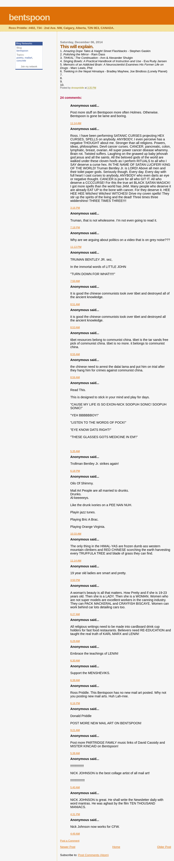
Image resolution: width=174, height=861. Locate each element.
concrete (21, 60)
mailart (28, 57)
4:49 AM (75, 833)
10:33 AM (75, 533)
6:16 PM (75, 703)
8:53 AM (75, 327)
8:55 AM (75, 354)
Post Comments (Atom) (93, 855)
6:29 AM (75, 641)
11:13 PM (75, 246)
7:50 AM (75, 281)
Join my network (29, 66)
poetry (20, 57)
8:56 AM (75, 377)
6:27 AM (75, 614)
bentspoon (29, 17)
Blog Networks (24, 43)
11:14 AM (75, 123)
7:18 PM (75, 227)
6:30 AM (75, 660)
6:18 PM (75, 470)
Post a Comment (69, 840)
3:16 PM (75, 207)
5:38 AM (75, 753)
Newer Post (67, 847)
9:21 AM (75, 730)
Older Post (164, 847)
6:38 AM (75, 680)
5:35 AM (75, 451)
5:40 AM (75, 787)
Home (116, 847)
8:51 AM (75, 304)
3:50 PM (75, 580)
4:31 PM (75, 814)
